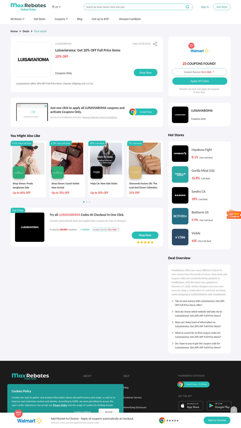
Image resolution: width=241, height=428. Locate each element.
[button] (56, 7)
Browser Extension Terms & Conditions (100, 117)
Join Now (221, 7)
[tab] (199, 302)
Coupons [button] (61, 19)
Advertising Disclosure (135, 407)
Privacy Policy (60, 405)
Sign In (205, 7)
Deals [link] (26, 31)
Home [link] (14, 31)
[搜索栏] (131, 7)
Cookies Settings (82, 412)
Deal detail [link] (40, 31)
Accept (109, 412)
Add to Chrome (217, 420)
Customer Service (133, 397)
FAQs (126, 387)
